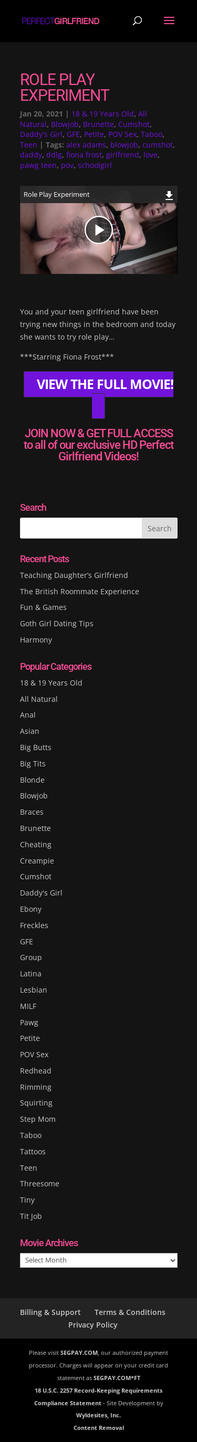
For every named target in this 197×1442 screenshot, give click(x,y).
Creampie (37, 861)
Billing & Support (50, 1312)
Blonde (32, 780)
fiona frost (84, 155)
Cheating (35, 844)
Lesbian (33, 990)
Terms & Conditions (130, 1312)
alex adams (86, 145)
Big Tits (33, 764)
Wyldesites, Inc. (98, 1415)
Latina (31, 973)
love (150, 155)
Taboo (151, 134)
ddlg (54, 155)
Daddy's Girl (41, 134)
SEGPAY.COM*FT (117, 1378)
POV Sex (122, 134)
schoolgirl (95, 165)
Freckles (34, 925)
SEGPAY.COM (79, 1352)
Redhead (35, 1071)
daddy (31, 155)
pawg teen (38, 165)
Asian (29, 731)
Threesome (39, 1183)
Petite (94, 134)
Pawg (29, 1022)
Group (31, 957)
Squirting (36, 1103)
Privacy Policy (93, 1325)
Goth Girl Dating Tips (57, 623)
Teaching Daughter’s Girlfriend (74, 575)
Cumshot (134, 124)
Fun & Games (43, 607)
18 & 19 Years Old (102, 114)
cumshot (157, 145)
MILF (28, 1006)
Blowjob (65, 124)
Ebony (31, 909)
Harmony (36, 640)
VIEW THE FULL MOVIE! (105, 384)
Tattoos (33, 1151)
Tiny (27, 1200)
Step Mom (38, 1119)
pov (67, 165)
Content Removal (99, 1428)
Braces (32, 812)
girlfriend (122, 155)
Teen (28, 145)
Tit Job (31, 1216)
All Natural (39, 699)
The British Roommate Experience (79, 591)
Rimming (35, 1087)
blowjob (124, 145)
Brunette (98, 124)
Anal (28, 715)
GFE (73, 134)
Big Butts (35, 747)
